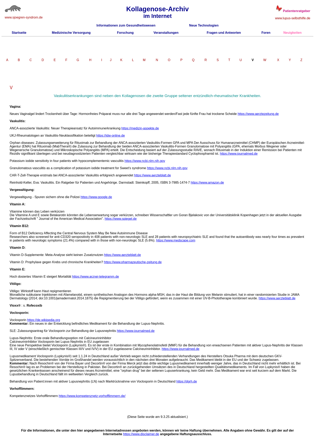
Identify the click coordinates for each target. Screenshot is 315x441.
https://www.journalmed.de (239, 153)
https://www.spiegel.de (121, 218)
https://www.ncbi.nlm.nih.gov (145, 161)
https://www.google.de (96, 197)
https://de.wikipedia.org (43, 320)
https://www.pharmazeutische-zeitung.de (133, 262)
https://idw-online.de (110, 135)
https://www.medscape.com (175, 240)
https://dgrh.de (186, 381)
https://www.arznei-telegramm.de (95, 276)
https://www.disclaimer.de (141, 434)
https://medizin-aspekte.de (140, 128)
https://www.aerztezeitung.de (258, 114)
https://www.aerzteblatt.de (152, 175)
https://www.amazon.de (207, 182)
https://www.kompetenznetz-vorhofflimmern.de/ (92, 396)
